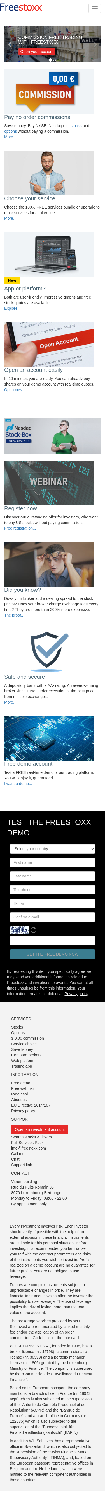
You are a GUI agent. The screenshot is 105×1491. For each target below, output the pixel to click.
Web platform (22, 1060)
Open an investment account (40, 1129)
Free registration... (20, 528)
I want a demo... (18, 783)
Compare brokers (26, 1055)
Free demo (20, 1083)
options (10, 131)
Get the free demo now (52, 954)
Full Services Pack (27, 1142)
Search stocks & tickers (31, 1137)
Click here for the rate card (56, 1337)
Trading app (21, 1066)
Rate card (19, 1094)
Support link (21, 1165)
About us (19, 1099)
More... (10, 137)
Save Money (22, 1049)
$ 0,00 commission (27, 1038)
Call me (17, 1153)
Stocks (17, 1027)
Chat (15, 1159)
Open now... (14, 389)
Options (18, 1033)
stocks (76, 125)
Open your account (36, 51)
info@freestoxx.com (28, 1148)
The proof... (14, 615)
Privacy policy (76, 993)
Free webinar (22, 1088)
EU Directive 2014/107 (30, 1105)
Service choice (24, 1044)
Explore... (12, 308)
